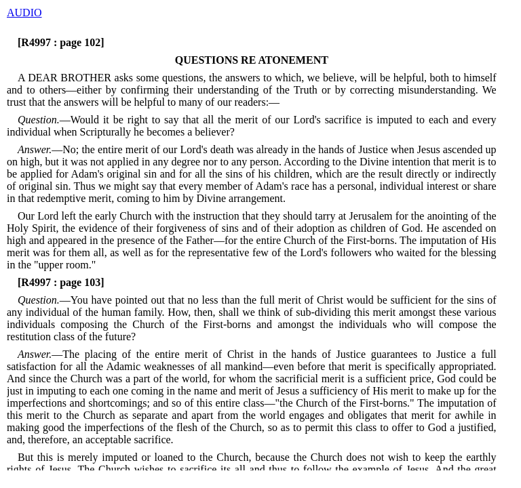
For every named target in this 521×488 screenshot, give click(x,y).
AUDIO (24, 12)
